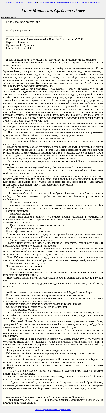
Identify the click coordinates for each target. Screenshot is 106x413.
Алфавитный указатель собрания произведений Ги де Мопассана (62, 2)
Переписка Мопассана (27, 2)
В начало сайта (12, 2)
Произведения (94, 2)
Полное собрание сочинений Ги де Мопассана (53, 410)
